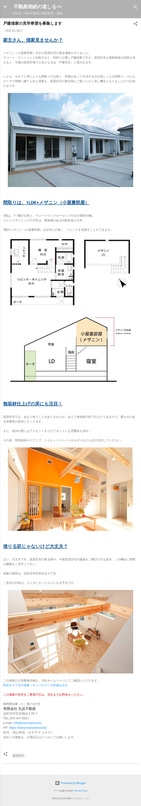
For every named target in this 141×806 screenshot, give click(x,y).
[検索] (135, 8)
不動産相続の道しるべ (37, 6)
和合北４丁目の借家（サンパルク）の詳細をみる (35, 685)
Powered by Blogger (70, 783)
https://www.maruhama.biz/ (28, 727)
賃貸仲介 (18, 755)
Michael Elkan (81, 791)
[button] (135, 24)
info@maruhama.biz (27, 723)
